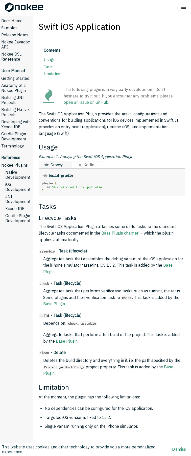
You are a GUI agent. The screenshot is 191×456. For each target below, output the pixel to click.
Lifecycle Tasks (57, 217)
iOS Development (17, 187)
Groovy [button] (57, 164)
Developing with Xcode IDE (16, 124)
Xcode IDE (15, 208)
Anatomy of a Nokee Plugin (13, 88)
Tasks (49, 66)
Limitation (52, 73)
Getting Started (15, 78)
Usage (50, 59)
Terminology (12, 145)
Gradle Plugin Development (13, 136)
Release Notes (14, 34)
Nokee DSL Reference (11, 57)
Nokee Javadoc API (15, 44)
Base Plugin (54, 303)
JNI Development (17, 199)
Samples (9, 27)
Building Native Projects (15, 112)
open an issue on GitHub (86, 102)
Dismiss (179, 449)
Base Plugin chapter (119, 233)
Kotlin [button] (89, 164)
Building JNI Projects (12, 100)
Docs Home (11, 20)
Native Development (17, 175)
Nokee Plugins (14, 165)
